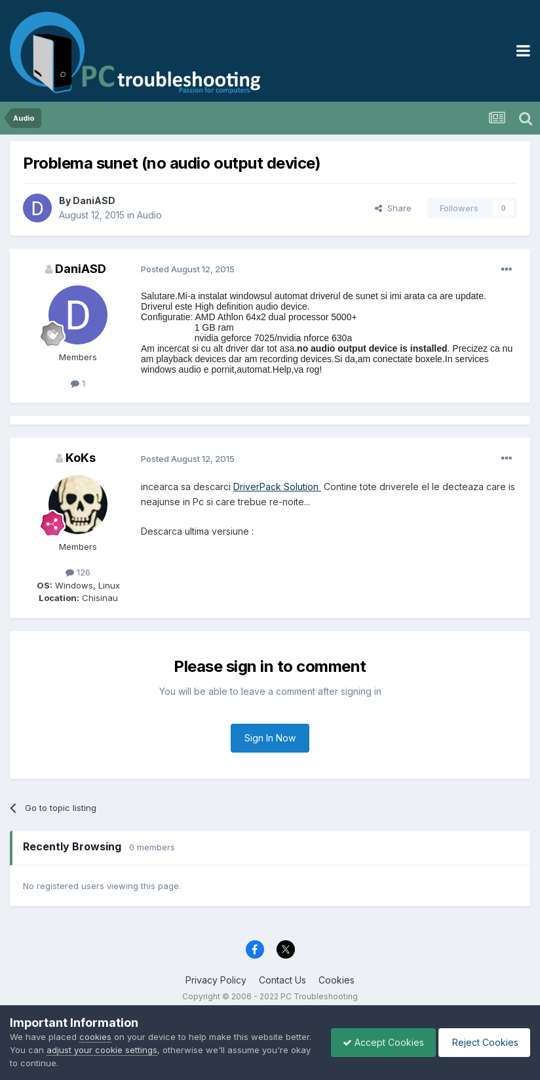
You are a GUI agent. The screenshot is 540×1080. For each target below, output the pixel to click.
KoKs (81, 458)
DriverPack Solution (277, 486)
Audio (149, 214)
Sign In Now (270, 737)
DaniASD (94, 200)
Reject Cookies (482, 1042)
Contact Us (282, 980)
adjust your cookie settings (130, 1050)
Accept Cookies (376, 1042)
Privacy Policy (215, 980)
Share (393, 208)
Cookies (336, 980)
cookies (95, 1036)
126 (78, 572)
